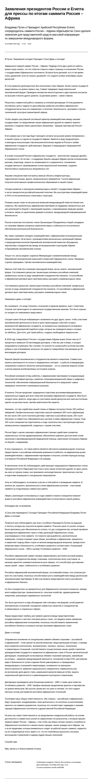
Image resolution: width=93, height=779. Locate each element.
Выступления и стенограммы (71, 762)
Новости (57, 762)
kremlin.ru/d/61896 (58, 767)
